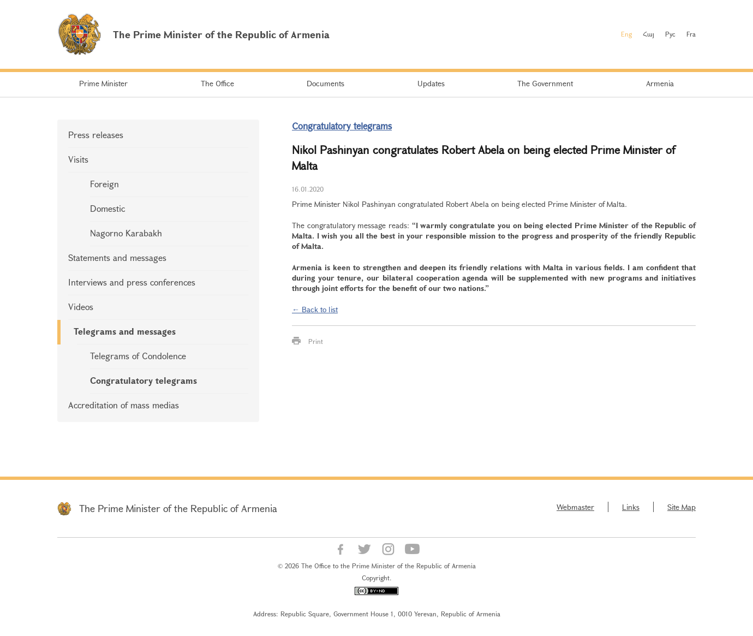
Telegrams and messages (125, 331)
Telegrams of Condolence (138, 355)
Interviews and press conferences (131, 282)
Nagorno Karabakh (126, 233)
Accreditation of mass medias (123, 405)
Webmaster (575, 507)
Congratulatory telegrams (143, 380)
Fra (691, 33)
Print (315, 341)
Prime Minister (103, 83)
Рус (670, 33)
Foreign (104, 183)
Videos (80, 306)
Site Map (681, 507)
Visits (78, 159)
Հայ (648, 33)
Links (631, 507)
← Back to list (315, 309)
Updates (431, 83)
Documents (325, 83)
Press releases (95, 134)
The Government (545, 83)
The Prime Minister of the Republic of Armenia (178, 508)
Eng (626, 33)
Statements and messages (117, 257)
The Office (217, 83)
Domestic (107, 208)
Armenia (660, 83)
